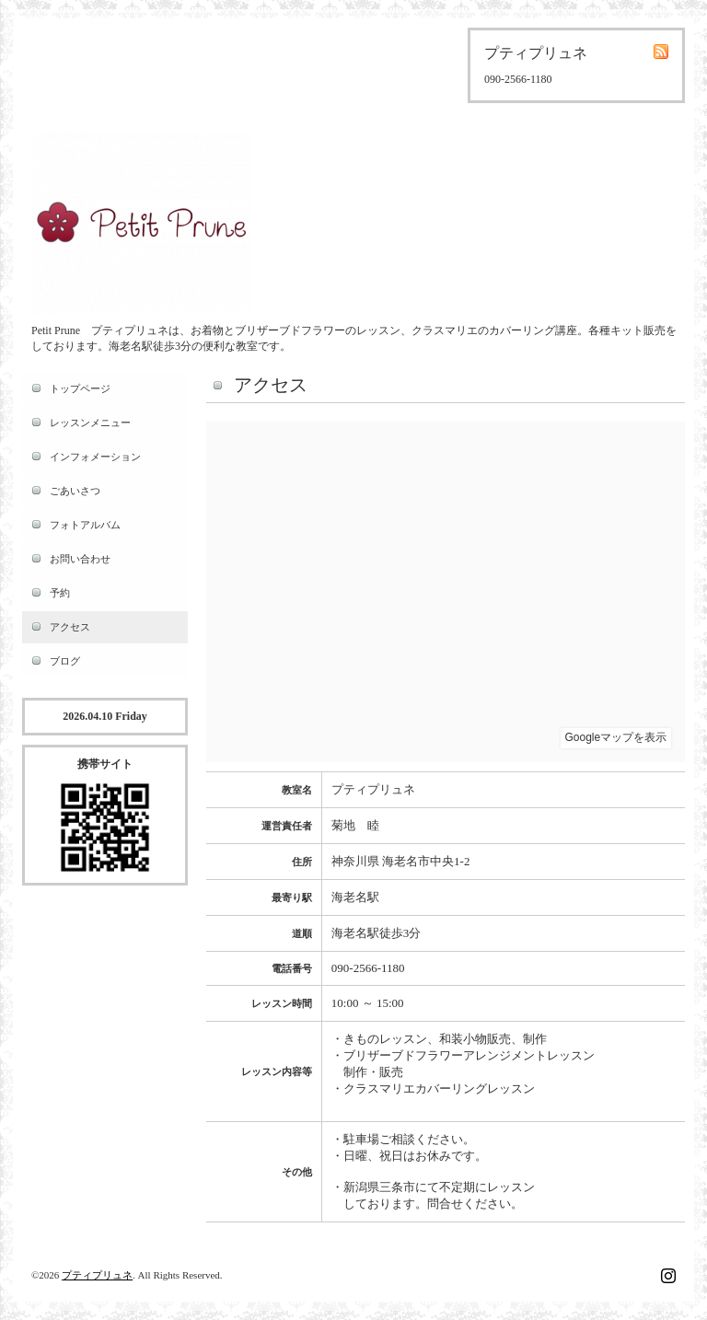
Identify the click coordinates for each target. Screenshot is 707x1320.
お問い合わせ (80, 558)
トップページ (80, 388)
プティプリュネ (97, 1274)
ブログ (65, 660)
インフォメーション (95, 456)
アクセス (70, 626)
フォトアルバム (85, 524)
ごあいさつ (75, 490)
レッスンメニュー (90, 422)
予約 (60, 592)
